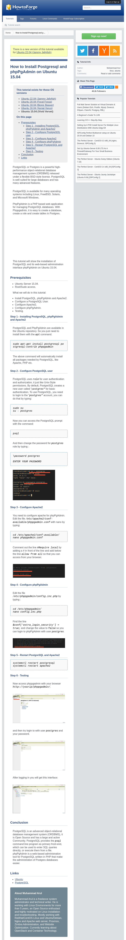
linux (112, 71)
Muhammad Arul (113, 68)
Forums (33, 19)
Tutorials (10, 19)
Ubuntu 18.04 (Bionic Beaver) (37, 105)
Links (24, 157)
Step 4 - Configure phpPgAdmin (43, 141)
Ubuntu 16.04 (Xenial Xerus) (37, 108)
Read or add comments (110, 74)
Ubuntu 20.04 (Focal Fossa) (36, 102)
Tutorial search (14, 25)
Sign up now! (99, 36)
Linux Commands (50, 19)
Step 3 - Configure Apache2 (41, 138)
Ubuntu (19, 879)
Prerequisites (28, 122)
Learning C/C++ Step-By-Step (89, 120)
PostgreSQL (21, 882)
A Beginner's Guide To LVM (88, 115)
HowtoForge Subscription (73, 19)
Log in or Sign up (112, 2)
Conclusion (27, 154)
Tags (22, 19)
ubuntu (117, 71)
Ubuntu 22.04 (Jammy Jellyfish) (33, 52)
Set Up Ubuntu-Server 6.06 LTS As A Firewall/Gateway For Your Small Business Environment (94, 151)
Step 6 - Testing (34, 151)
